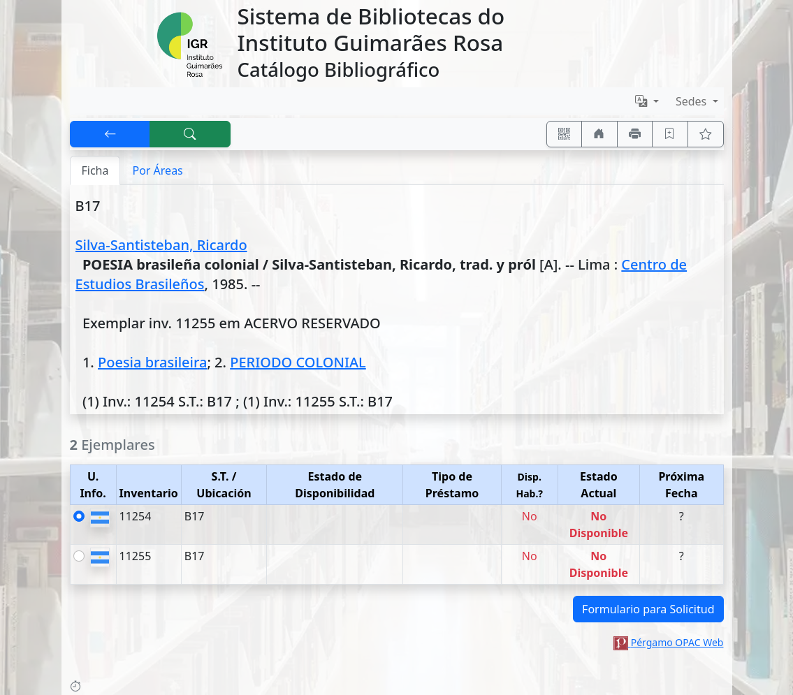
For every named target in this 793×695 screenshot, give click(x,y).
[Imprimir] (635, 134)
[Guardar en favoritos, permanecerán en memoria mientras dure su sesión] (670, 134)
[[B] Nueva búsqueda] (190, 134)
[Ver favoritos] (705, 134)
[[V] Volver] (110, 134)
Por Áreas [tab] (157, 170)
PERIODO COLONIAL (298, 362)
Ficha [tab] (95, 170)
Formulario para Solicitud (648, 609)
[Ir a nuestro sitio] (599, 134)
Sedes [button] (693, 101)
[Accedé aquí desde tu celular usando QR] (564, 134)
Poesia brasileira (152, 362)
